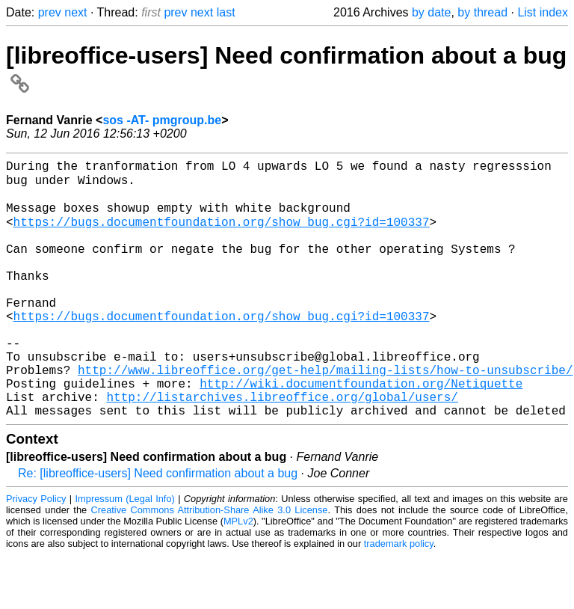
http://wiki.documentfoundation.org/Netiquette (361, 431)
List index (542, 12)
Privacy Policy (36, 552)
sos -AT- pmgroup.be (161, 120)
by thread (482, 12)
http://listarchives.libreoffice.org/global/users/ (281, 447)
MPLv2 (238, 575)
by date (431, 12)
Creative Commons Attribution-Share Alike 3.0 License (209, 563)
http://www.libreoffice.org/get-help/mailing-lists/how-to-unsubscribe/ (325, 414)
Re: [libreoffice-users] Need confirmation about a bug (157, 527)
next (75, 12)
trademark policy (398, 597)
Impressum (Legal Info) (125, 552)
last (226, 12)
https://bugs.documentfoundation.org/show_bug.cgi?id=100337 (221, 233)
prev (49, 12)
